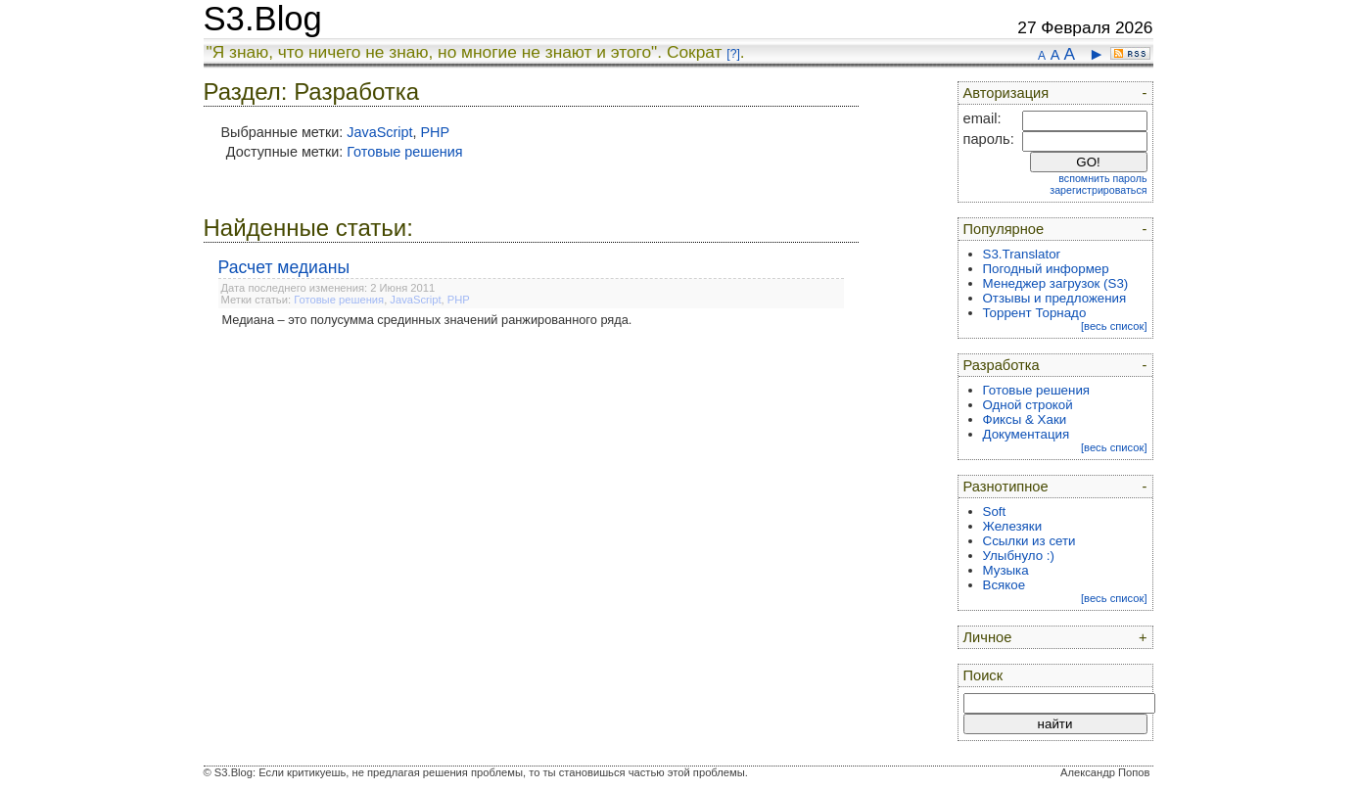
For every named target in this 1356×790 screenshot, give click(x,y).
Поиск (983, 675)
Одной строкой (1028, 404)
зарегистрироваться (1098, 190)
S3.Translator (1022, 254)
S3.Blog (263, 18)
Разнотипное (1006, 486)
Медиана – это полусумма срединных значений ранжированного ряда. (427, 319)
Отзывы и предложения (1055, 298)
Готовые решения (404, 152)
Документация (1026, 434)
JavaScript (379, 132)
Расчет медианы (284, 267)
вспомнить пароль (1102, 178)
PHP (434, 132)
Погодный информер (1046, 268)
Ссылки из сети (1029, 541)
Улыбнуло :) (1018, 555)
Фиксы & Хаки (1025, 419)
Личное (987, 637)
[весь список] (1114, 326)
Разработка (1001, 365)
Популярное (1004, 229)
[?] (732, 54)
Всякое (1004, 585)
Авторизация (1006, 93)
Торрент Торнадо (1035, 312)
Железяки (1013, 526)
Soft (994, 511)
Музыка (1006, 570)
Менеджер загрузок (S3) (1056, 283)
